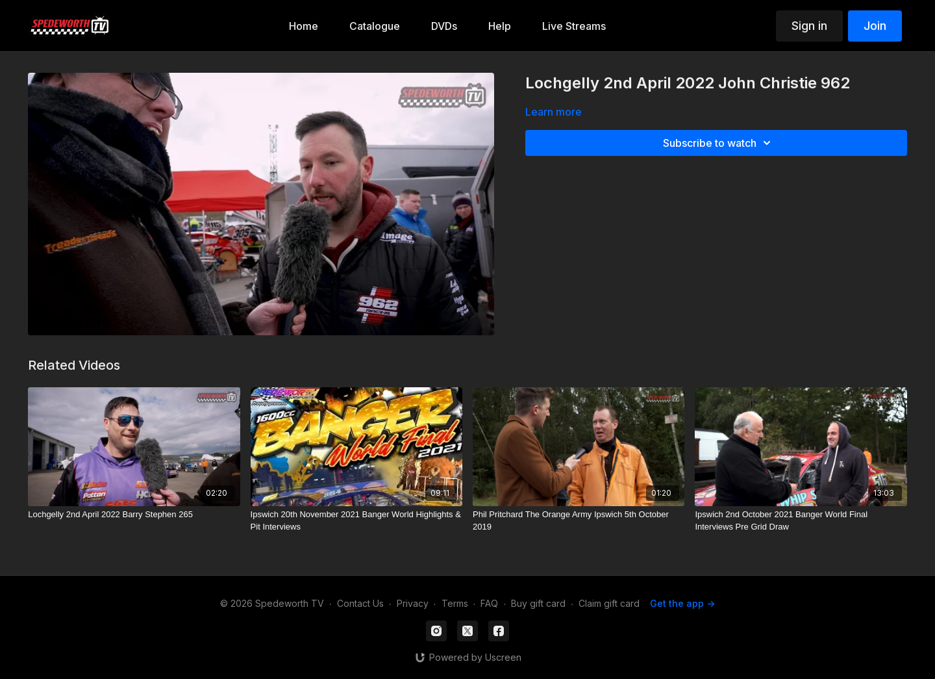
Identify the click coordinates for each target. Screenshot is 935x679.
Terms (455, 603)
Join (875, 25)
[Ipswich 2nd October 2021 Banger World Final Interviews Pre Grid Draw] (800, 520)
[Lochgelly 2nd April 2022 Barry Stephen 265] (134, 514)
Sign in (809, 25)
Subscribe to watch (719, 143)
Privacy (413, 603)
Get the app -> (682, 603)
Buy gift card (538, 603)
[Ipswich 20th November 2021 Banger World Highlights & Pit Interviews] (356, 520)
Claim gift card (609, 603)
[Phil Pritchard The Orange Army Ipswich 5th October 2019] (578, 520)
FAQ (489, 603)
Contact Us (360, 603)
